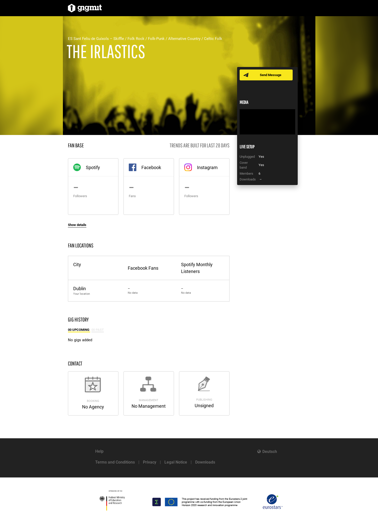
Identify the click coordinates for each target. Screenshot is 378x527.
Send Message (270, 75)
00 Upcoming (79, 330)
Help (99, 451)
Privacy (149, 462)
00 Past (97, 330)
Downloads (205, 462)
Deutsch (269, 451)
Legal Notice (175, 462)
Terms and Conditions (115, 462)
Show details (77, 225)
